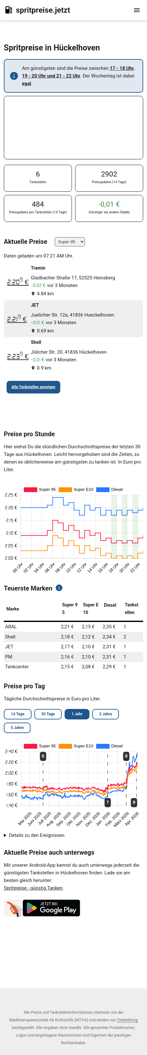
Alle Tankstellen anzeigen (33, 387)
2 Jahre (105, 714)
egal (26, 83)
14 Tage (17, 714)
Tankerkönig (127, 1020)
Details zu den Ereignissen (37, 835)
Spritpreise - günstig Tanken (33, 888)
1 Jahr (77, 714)
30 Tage (48, 714)
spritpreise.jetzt (37, 10)
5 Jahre (17, 727)
